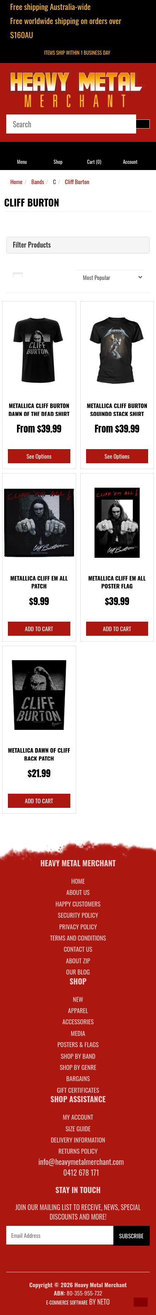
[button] (141, 1302)
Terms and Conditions (78, 937)
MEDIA (78, 1033)
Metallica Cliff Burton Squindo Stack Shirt (117, 409)
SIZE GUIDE (78, 1128)
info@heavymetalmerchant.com (81, 1161)
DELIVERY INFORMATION (78, 1139)
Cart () (94, 161)
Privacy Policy (78, 926)
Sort (65, 274)
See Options (38, 456)
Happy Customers (78, 903)
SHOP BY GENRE (78, 1067)
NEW (78, 999)
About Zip (78, 960)
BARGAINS (78, 1078)
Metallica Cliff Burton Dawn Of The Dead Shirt (39, 409)
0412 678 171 (81, 1172)
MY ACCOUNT (78, 1116)
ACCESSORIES (78, 1021)
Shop (57, 161)
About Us (77, 892)
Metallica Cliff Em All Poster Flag (117, 582)
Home (16, 181)
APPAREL (78, 1010)
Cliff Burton (77, 181)
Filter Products (32, 245)
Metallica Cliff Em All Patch (39, 582)
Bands (37, 181)
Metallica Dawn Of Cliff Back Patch (39, 754)
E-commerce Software (67, 1302)
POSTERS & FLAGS (78, 1044)
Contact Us (78, 948)
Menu (22, 161)
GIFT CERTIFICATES (78, 1089)
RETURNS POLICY (77, 1150)
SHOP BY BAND (78, 1055)
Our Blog (78, 971)
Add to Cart (39, 628)
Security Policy (78, 914)
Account (130, 161)
